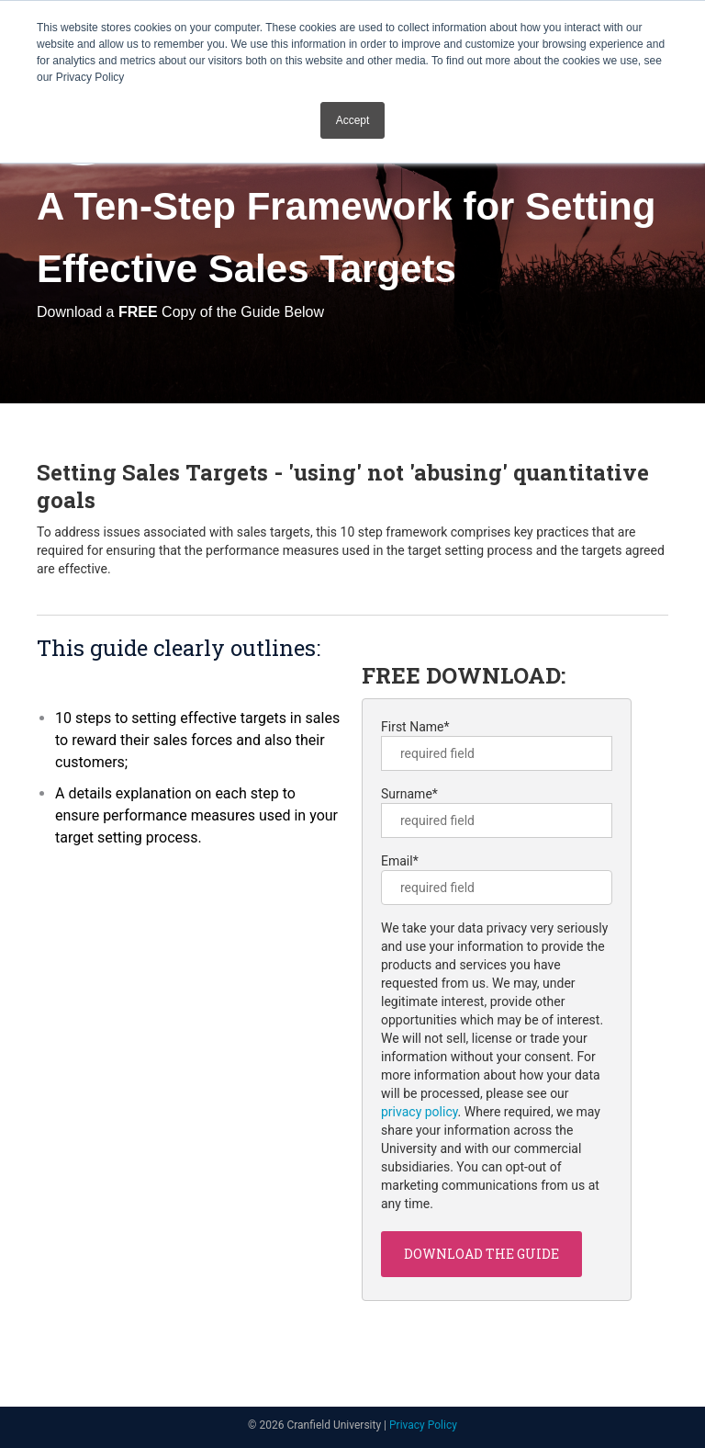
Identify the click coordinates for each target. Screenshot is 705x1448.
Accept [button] (353, 120)
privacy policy (419, 1111)
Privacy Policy (423, 1425)
